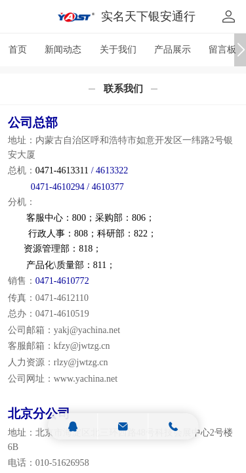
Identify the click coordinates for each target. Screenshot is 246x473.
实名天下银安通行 (148, 16)
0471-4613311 (62, 170)
